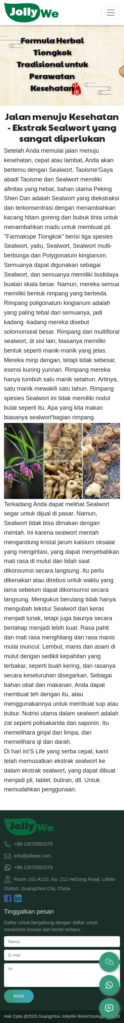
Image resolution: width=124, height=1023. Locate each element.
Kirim (19, 996)
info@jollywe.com (32, 855)
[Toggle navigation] (111, 12)
